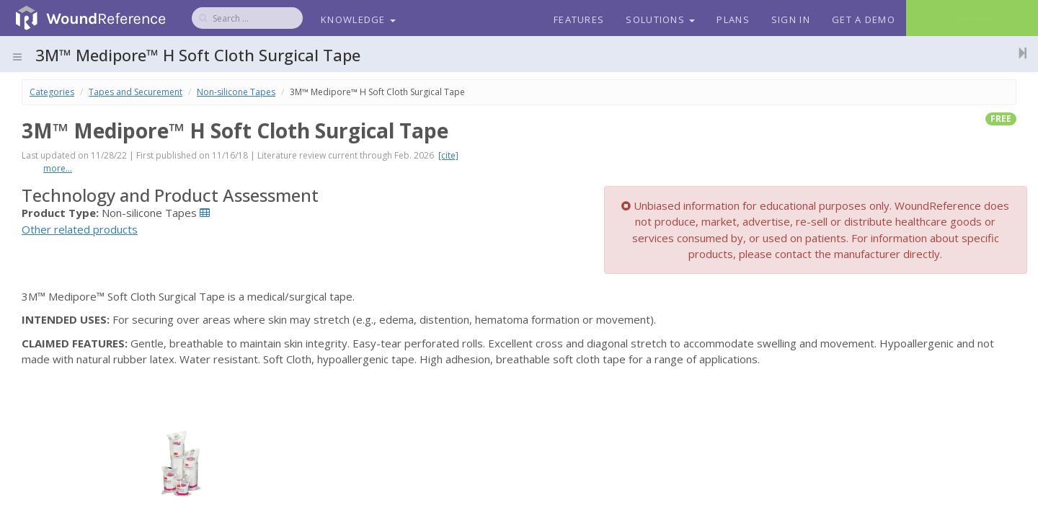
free (1000, 118)
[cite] (448, 155)
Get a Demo (863, 19)
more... (57, 168)
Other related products (80, 229)
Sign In (790, 19)
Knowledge (358, 19)
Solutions (660, 19)
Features (579, 19)
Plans (733, 19)
